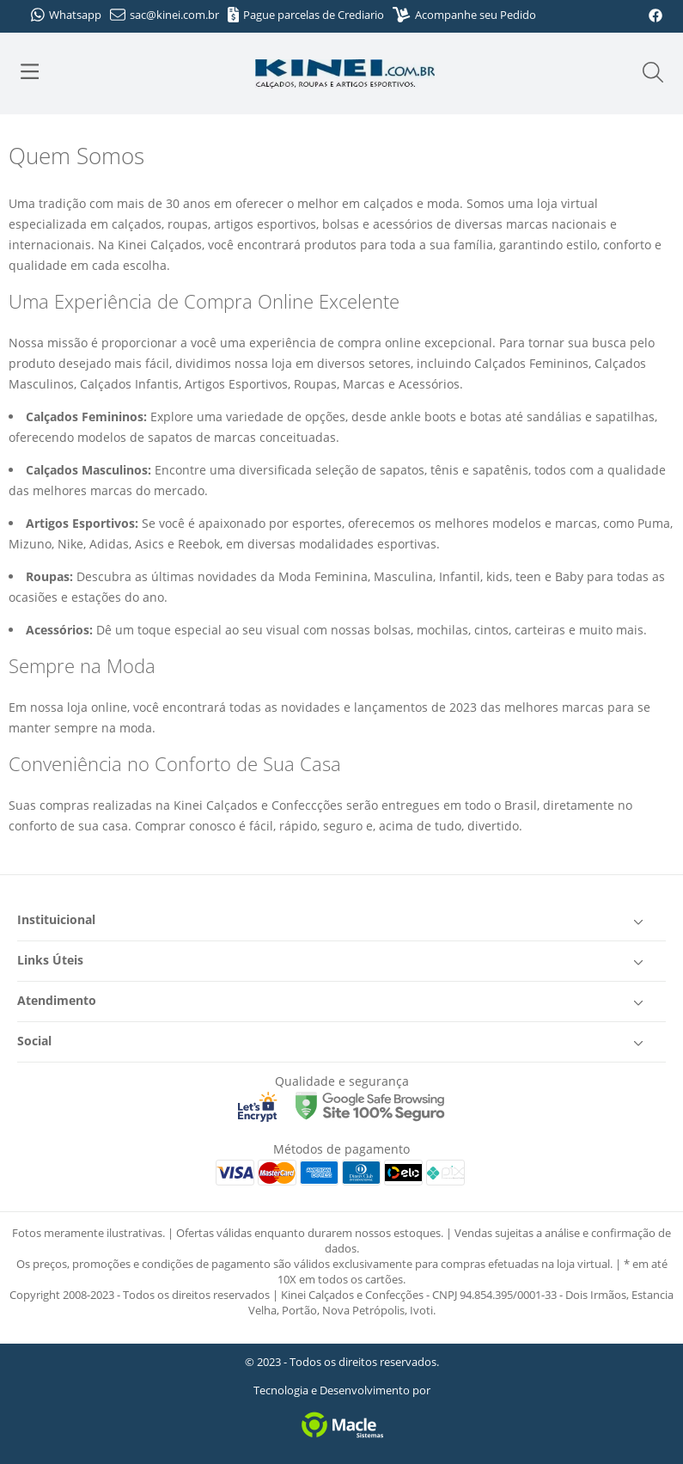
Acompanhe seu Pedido (464, 14)
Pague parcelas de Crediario (306, 14)
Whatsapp (66, 14)
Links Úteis (333, 961)
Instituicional (333, 921)
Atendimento (333, 1001)
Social (333, 1042)
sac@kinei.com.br (164, 14)
